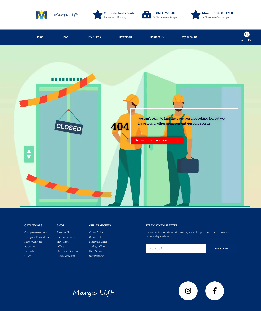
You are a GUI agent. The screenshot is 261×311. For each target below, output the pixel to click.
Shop (65, 37)
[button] (247, 34)
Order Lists (93, 37)
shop (60, 225)
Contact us (157, 37)
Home (40, 37)
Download (125, 37)
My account (189, 37)
